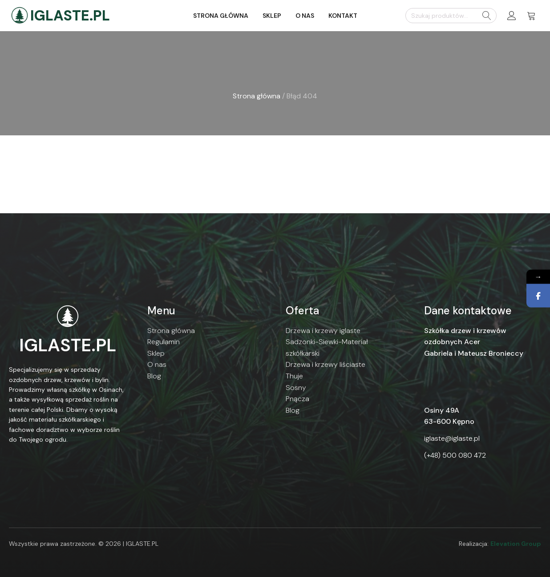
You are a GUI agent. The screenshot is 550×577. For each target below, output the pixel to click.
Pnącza (297, 398)
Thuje (294, 376)
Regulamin (163, 341)
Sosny (296, 387)
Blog (154, 376)
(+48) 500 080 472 (455, 455)
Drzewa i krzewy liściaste (325, 364)
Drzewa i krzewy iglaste (323, 330)
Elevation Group (515, 544)
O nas (304, 16)
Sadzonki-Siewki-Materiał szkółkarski (327, 347)
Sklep (272, 16)
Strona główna (220, 16)
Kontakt (342, 16)
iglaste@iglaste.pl (452, 438)
